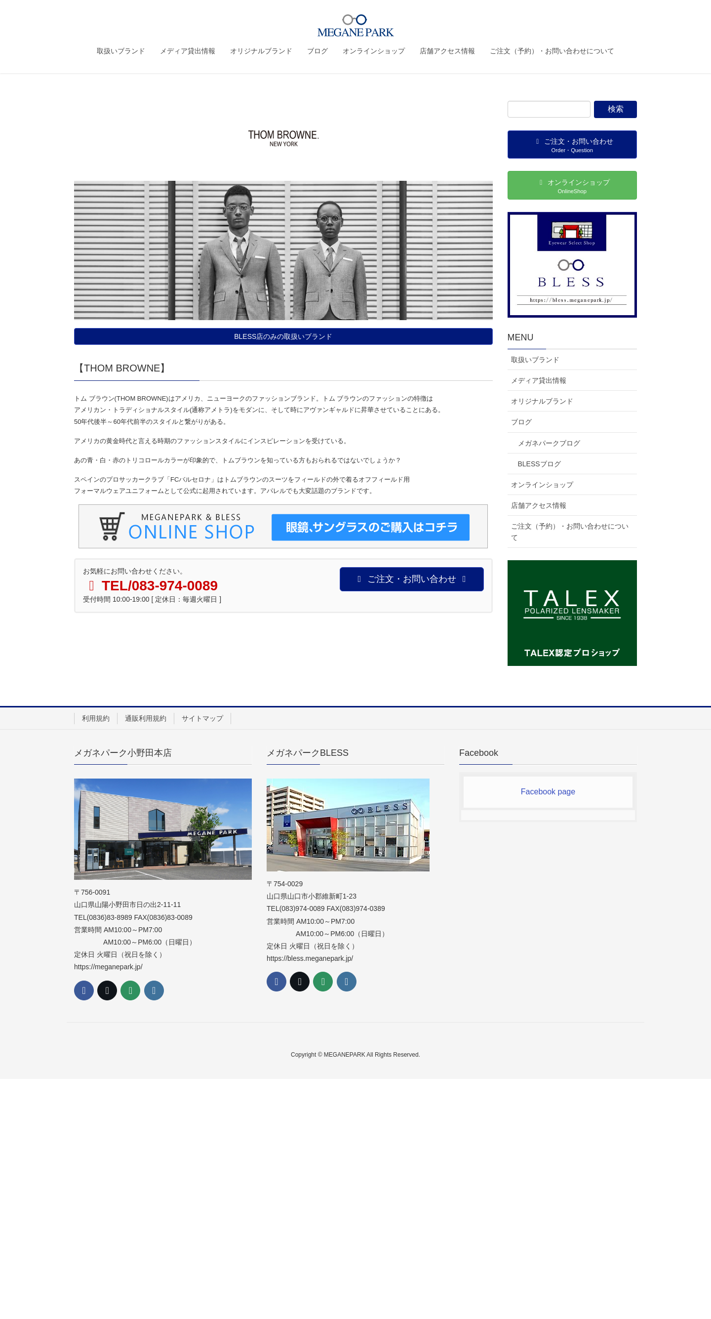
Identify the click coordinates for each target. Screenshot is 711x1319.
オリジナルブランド (542, 401)
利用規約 (96, 718)
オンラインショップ (542, 485)
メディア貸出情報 (538, 380)
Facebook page (548, 791)
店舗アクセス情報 (538, 505)
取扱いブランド (535, 360)
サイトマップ (202, 718)
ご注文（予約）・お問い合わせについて (570, 531)
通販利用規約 (145, 718)
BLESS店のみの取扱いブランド (283, 336)
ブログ (521, 422)
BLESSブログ (539, 464)
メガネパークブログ (549, 443)
